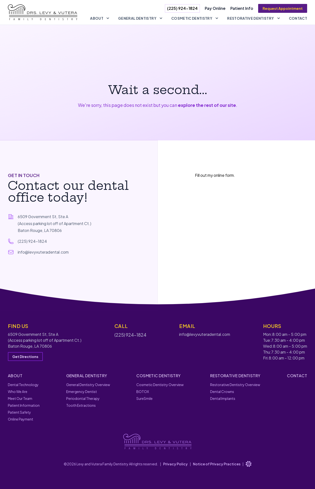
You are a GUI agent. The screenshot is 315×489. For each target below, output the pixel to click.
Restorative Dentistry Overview (235, 384)
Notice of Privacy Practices (216, 464)
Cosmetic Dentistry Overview (160, 384)
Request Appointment (283, 8)
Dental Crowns (222, 391)
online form (224, 175)
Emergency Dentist (81, 391)
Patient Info (241, 8)
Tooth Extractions (81, 405)
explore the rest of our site (207, 105)
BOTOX (142, 391)
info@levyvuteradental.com (43, 252)
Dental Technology (23, 384)
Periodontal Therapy (83, 398)
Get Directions (25, 356)
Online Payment (20, 419)
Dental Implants (222, 398)
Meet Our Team (20, 398)
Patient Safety (19, 412)
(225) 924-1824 (182, 8)
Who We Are (17, 391)
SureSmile (144, 398)
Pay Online (215, 8)
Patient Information (24, 405)
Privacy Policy (175, 464)
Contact (298, 18)
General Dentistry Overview (88, 384)
